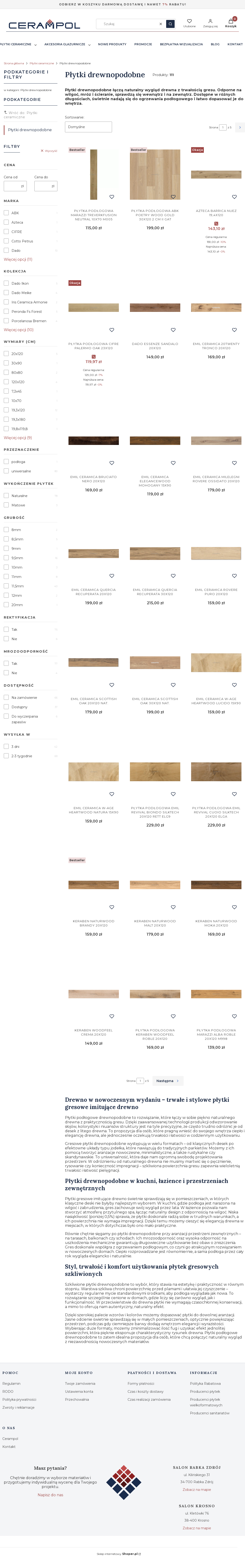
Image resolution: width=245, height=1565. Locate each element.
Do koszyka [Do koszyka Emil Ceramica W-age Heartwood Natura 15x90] (94, 840)
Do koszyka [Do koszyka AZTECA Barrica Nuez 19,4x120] (216, 262)
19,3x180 (18, 419)
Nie (14, 639)
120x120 (18, 382)
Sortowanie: (74, 117)
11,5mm (18, 586)
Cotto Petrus (22, 241)
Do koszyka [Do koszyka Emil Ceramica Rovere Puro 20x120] (216, 618)
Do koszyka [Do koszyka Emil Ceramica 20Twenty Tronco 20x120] (216, 396)
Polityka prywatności (19, 1399)
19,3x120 (18, 410)
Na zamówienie (24, 698)
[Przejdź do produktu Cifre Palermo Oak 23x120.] (93, 307)
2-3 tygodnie (22, 756)
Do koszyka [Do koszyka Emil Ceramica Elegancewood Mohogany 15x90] (155, 508)
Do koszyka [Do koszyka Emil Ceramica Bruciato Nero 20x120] (94, 508)
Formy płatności (141, 1383)
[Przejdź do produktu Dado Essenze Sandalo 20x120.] (155, 307)
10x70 (16, 401)
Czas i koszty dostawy (146, 1391)
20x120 (17, 354)
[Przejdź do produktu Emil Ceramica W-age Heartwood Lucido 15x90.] (216, 662)
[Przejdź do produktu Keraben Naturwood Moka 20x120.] (216, 885)
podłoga (18, 462)
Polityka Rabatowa (205, 1383)
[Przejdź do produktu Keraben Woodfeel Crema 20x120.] (93, 994)
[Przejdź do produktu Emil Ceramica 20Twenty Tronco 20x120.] (216, 307)
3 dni (15, 747)
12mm (17, 595)
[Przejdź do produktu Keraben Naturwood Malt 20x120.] (155, 885)
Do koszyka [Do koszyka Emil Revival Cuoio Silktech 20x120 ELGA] (216, 840)
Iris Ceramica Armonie (30, 302)
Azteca (17, 222)
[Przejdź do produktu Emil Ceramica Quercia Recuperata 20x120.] (93, 553)
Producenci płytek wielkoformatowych (206, 1402)
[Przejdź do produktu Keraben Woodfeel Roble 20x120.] (155, 994)
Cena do (41, 177)
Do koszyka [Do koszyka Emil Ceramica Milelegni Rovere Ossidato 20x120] (216, 508)
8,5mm (17, 539)
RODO (7, 1391)
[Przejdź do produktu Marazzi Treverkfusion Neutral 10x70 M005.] (93, 174)
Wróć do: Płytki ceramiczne (20, 114)
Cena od (10, 177)
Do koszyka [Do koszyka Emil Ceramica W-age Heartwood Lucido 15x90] (216, 727)
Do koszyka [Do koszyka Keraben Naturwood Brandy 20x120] (94, 949)
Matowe (18, 505)
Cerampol (10, 1439)
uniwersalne (21, 471)
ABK (15, 213)
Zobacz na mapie (197, 1490)
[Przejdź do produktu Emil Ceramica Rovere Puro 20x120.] (216, 553)
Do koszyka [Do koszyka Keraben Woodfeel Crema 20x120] (94, 1062)
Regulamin (11, 1383)
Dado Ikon (20, 283)
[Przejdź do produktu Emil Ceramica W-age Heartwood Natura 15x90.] (93, 771)
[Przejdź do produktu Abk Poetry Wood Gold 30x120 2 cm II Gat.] (155, 174)
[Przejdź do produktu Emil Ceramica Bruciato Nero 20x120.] (93, 440)
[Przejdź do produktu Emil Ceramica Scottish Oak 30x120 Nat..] (155, 662)
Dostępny (20, 707)
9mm (16, 549)
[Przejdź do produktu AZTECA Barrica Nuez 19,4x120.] (216, 174)
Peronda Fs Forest (27, 312)
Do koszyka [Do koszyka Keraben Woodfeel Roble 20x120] (155, 1062)
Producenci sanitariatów (209, 1413)
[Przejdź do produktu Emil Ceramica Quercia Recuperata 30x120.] (155, 553)
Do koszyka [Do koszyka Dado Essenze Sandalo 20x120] (155, 396)
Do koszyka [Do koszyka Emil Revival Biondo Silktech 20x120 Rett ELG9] (155, 840)
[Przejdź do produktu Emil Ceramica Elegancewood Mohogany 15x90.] (155, 440)
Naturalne (20, 496)
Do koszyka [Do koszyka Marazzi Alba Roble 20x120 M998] (216, 1062)
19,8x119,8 (20, 429)
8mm (16, 530)
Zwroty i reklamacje (18, 1407)
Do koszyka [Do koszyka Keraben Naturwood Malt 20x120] (155, 949)
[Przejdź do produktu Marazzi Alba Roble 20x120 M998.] (216, 994)
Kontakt (9, 1447)
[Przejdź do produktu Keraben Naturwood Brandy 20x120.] (93, 885)
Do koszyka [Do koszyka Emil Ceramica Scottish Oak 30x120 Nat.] (155, 727)
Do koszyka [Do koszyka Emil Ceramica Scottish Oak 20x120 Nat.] (94, 727)
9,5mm (17, 558)
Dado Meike (22, 293)
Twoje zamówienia (80, 1383)
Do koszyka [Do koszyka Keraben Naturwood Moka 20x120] (216, 949)
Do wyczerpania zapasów (25, 719)
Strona (213, 127)
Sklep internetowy (117, 1554)
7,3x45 (16, 391)
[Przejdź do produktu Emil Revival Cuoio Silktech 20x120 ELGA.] (216, 771)
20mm (17, 605)
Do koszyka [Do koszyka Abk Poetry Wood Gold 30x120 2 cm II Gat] (155, 262)
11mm (16, 577)
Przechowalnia (77, 1399)
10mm (17, 567)
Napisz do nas (50, 1495)
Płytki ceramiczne (42, 63)
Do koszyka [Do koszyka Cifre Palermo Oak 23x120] (94, 396)
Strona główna (14, 63)
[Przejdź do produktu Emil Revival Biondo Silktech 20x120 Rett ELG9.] (155, 771)
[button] (170, 24)
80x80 (17, 373)
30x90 (17, 363)
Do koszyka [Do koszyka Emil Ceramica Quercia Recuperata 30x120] (155, 618)
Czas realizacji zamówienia (149, 1399)
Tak (14, 630)
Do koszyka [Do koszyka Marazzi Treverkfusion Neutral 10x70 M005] (94, 262)
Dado (16, 251)
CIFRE (17, 232)
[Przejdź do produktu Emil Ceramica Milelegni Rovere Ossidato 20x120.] (216, 440)
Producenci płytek (205, 1391)
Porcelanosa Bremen (29, 321)
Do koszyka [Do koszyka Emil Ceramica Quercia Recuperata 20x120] (94, 618)
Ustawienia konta (79, 1391)
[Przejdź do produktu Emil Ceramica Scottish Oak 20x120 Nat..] (93, 662)
